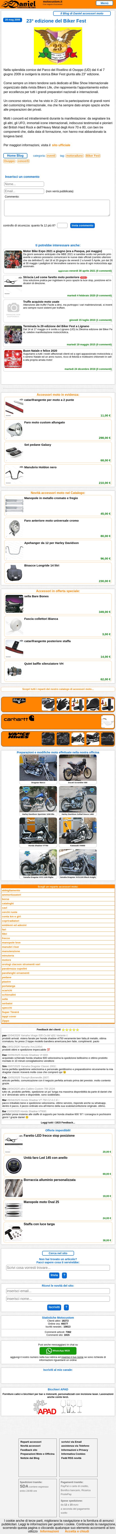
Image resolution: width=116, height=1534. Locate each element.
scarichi (7, 993)
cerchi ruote (9, 915)
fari (4, 932)
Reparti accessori (31, 1444)
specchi (7, 1010)
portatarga (8, 988)
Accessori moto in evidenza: (58, 397)
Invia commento (82, 228)
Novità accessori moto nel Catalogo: (58, 496)
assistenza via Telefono (75, 1448)
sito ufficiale (61, 145)
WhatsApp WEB (58, 1354)
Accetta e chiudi (77, 1531)
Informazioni (49, 1531)
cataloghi (8, 906)
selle (5, 1002)
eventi (51, 155)
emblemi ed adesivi (14, 928)
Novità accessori (30, 1448)
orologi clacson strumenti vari (21, 967)
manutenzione (11, 954)
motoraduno (74, 155)
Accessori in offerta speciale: (58, 594)
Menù (105, 3)
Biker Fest (93, 155)
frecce (6, 941)
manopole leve (11, 945)
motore (6, 962)
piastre (6, 984)
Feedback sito (28, 1452)
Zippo (5, 1023)
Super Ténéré (10, 1015)
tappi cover (9, 1019)
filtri (4, 936)
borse (5, 902)
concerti (23, 161)
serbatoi (7, 1006)
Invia (54, 1278)
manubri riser (10, 949)
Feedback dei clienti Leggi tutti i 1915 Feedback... (58, 1079)
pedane (6, 980)
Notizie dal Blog (29, 1461)
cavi (4, 910)
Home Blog (15, 155)
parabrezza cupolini (14, 971)
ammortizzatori (11, 897)
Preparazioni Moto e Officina (37, 1456)
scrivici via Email (71, 1444)
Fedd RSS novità (71, 1461)
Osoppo (9, 161)
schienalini (9, 997)
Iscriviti (54, 1310)
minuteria (8, 958)
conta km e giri (11, 919)
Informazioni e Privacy (74, 1452)
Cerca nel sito (58, 1256)
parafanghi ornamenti (15, 975)
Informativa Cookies (73, 1456)
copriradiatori (10, 923)
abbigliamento (11, 893)
